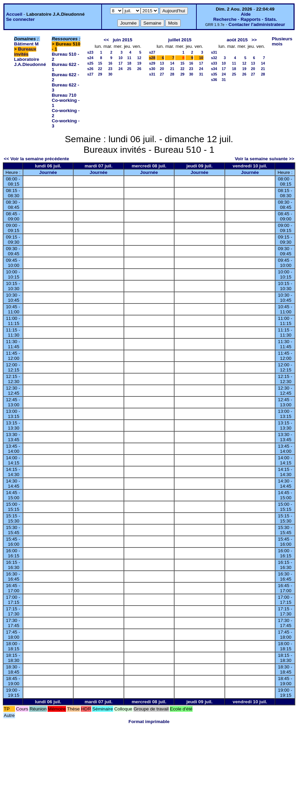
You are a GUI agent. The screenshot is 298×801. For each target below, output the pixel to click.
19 (139, 63)
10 (120, 58)
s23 (90, 52)
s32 (214, 58)
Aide (246, 14)
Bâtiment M (26, 43)
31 (201, 74)
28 (172, 74)
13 (162, 63)
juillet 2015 (180, 39)
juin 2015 (122, 39)
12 (139, 58)
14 (172, 63)
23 (110, 69)
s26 (90, 69)
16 (110, 63)
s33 (214, 63)
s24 (90, 58)
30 (110, 74)
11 (129, 58)
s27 (90, 74)
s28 (152, 58)
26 (139, 69)
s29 (152, 63)
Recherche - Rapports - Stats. (245, 19)
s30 (152, 69)
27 (162, 74)
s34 (214, 69)
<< (106, 39)
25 (129, 69)
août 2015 (237, 39)
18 (129, 63)
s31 (152, 74)
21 (172, 69)
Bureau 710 (64, 95)
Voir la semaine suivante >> (264, 158)
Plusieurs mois (282, 41)
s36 (214, 80)
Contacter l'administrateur (257, 24)
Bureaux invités (25, 51)
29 (100, 74)
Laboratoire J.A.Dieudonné (30, 62)
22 (100, 69)
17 (120, 63)
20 (162, 69)
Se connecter (20, 19)
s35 (214, 74)
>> (254, 39)
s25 (90, 63)
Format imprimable (149, 721)
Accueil (14, 14)
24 (120, 69)
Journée (48, 172)
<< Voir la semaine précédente (36, 158)
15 (100, 63)
